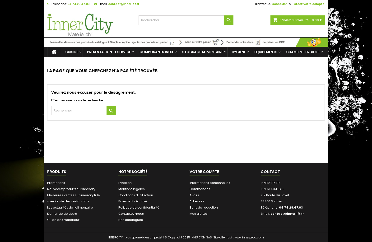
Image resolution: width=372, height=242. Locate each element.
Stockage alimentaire (202, 52)
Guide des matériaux (63, 220)
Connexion (280, 4)
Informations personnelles (210, 183)
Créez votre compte (309, 4)
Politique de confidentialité (138, 207)
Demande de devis (62, 213)
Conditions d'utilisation (135, 195)
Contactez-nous (131, 213)
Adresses (197, 201)
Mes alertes (199, 213)
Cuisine (71, 52)
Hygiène (239, 52)
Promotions (56, 183)
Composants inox (156, 52)
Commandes (200, 189)
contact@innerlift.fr (123, 4)
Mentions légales (131, 189)
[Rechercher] (186, 20)
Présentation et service (109, 52)
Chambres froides (303, 52)
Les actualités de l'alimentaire (70, 207)
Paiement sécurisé (132, 201)
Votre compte (204, 171)
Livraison (125, 183)
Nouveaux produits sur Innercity (71, 189)
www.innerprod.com (249, 237)
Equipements (265, 52)
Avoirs (194, 195)
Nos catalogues (130, 220)
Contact (270, 171)
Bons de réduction (204, 207)
